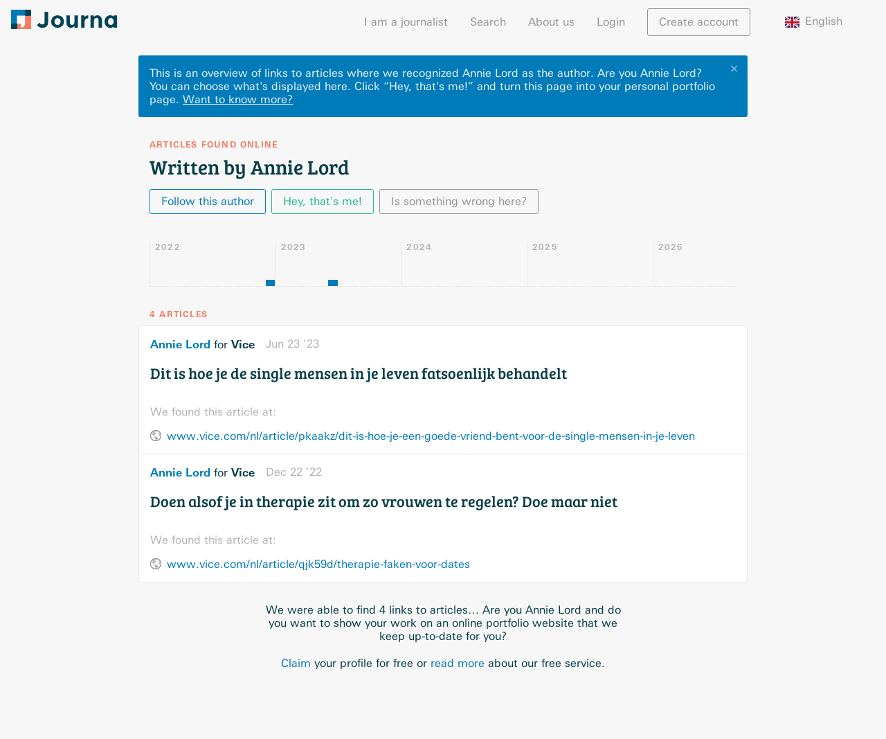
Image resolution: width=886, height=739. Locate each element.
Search (488, 21)
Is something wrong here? (459, 201)
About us (551, 21)
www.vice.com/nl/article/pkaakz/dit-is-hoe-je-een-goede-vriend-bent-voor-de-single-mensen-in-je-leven (431, 436)
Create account (699, 21)
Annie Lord (180, 344)
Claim (296, 663)
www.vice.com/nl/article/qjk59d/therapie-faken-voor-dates (318, 564)
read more (458, 663)
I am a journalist (406, 21)
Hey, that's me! (322, 201)
